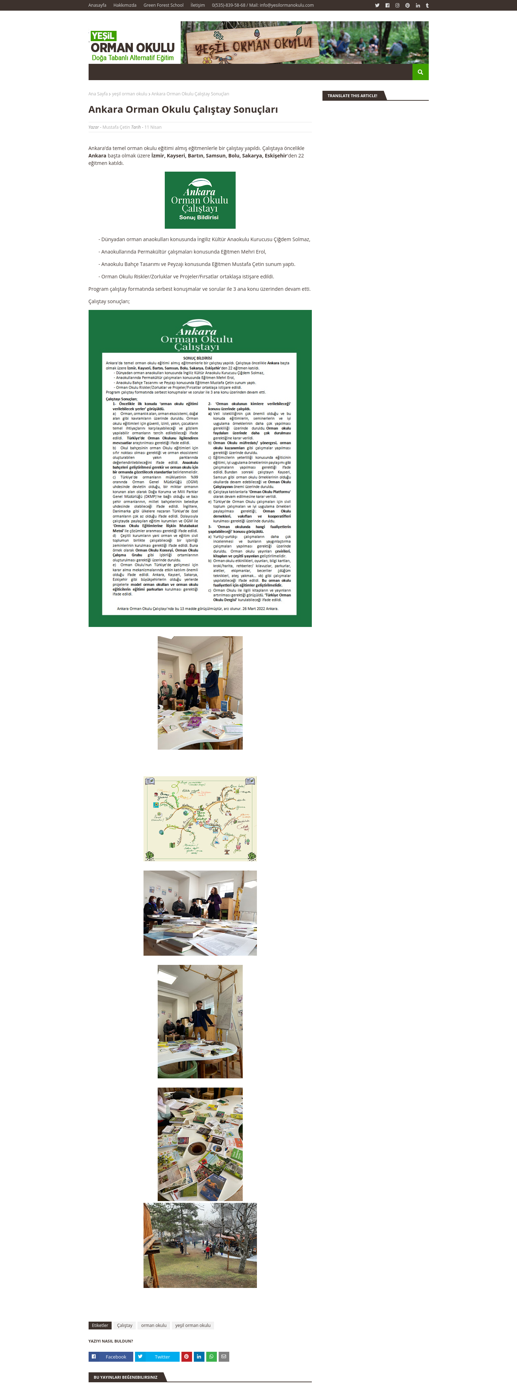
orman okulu (154, 1325)
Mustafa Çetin (116, 127)
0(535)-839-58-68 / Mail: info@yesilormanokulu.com (263, 5)
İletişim (198, 5)
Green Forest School (164, 5)
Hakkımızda (124, 5)
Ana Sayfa (98, 94)
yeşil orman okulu (129, 94)
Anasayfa (98, 5)
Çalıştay (124, 1325)
